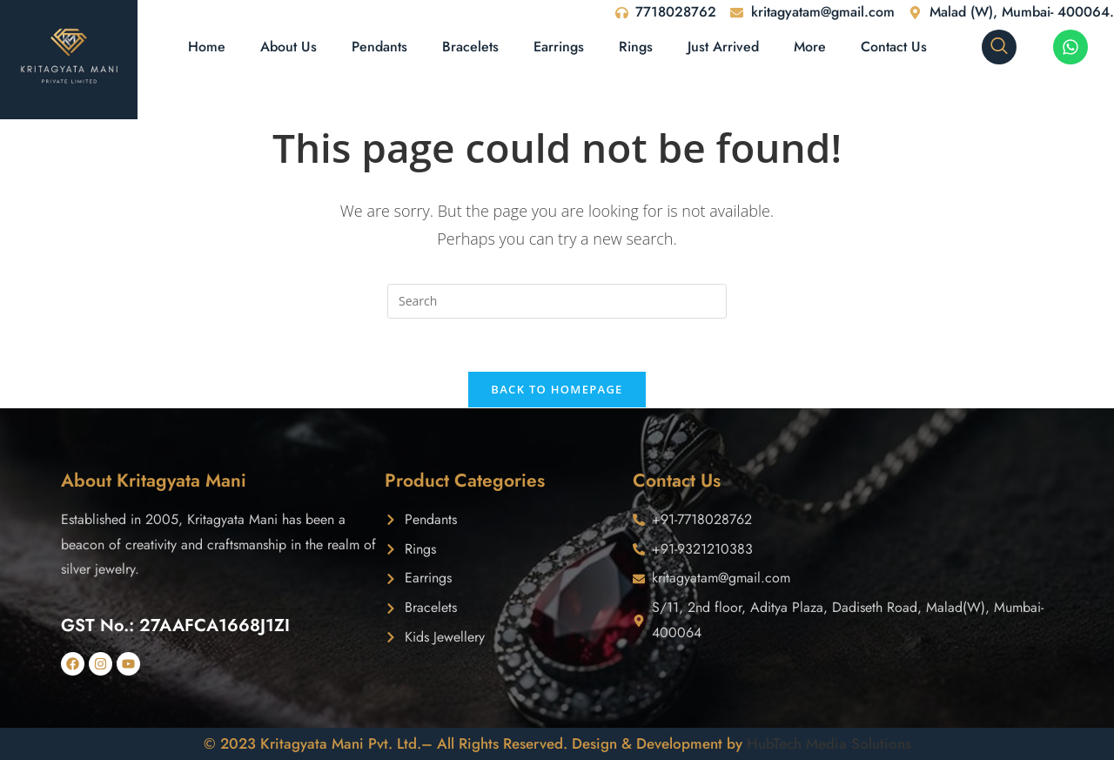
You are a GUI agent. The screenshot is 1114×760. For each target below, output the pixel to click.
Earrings (559, 47)
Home (206, 47)
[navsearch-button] (999, 47)
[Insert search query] (557, 301)
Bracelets (470, 47)
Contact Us (894, 47)
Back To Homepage (556, 389)
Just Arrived (723, 47)
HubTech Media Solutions (829, 743)
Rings (636, 47)
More (810, 47)
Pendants (379, 47)
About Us (288, 47)
